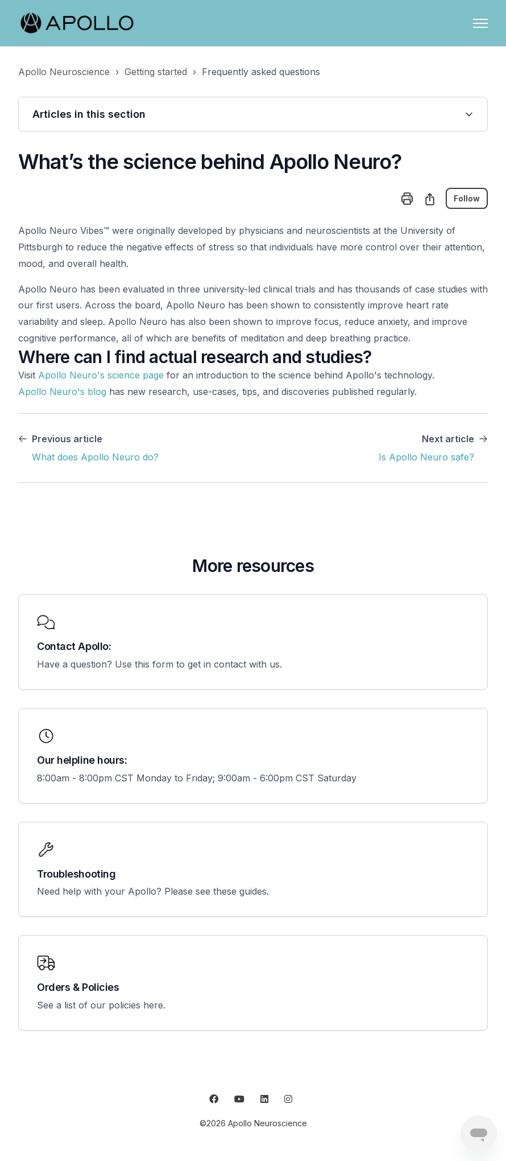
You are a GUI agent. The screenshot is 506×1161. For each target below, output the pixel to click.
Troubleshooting (76, 874)
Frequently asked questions (261, 71)
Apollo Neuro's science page (101, 375)
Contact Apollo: (74, 646)
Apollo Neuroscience (64, 71)
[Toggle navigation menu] (480, 23)
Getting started (156, 71)
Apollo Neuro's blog (62, 391)
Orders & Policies (78, 987)
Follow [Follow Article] (467, 198)
